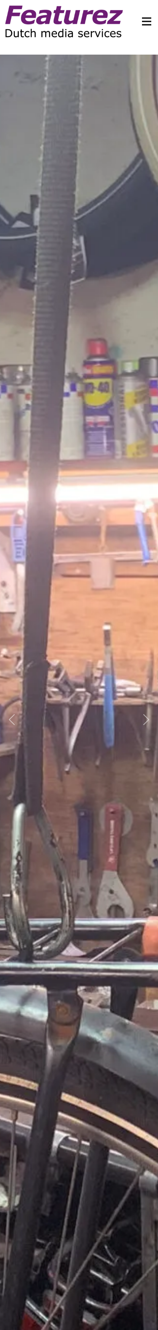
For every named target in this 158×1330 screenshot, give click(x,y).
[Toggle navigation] (144, 21)
